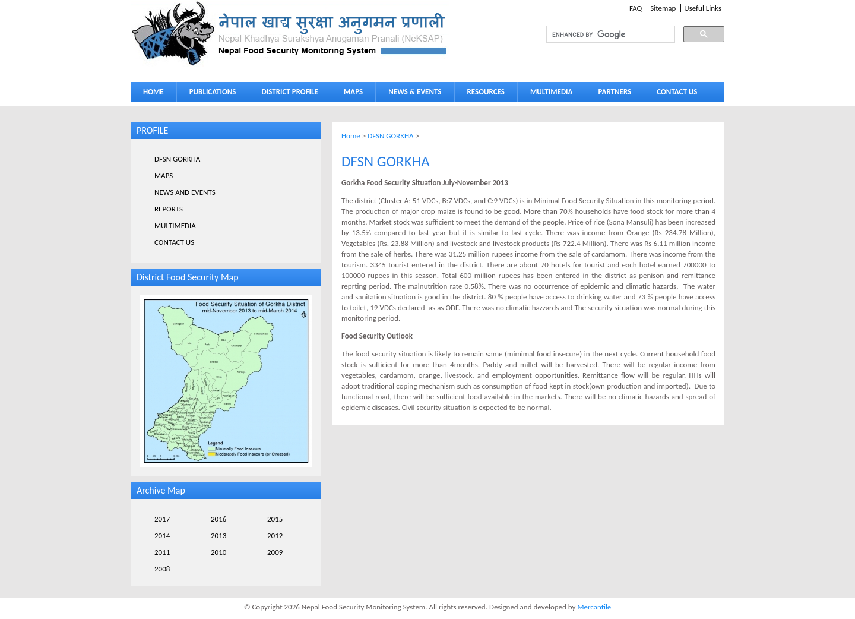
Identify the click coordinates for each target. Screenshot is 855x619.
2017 (162, 518)
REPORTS (168, 208)
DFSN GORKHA (390, 135)
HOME (153, 91)
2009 (275, 552)
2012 (275, 535)
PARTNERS (614, 91)
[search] (599, 34)
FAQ (635, 8)
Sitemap (663, 8)
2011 (162, 552)
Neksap (290, 33)
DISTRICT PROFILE (287, 94)
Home (350, 135)
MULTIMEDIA (549, 94)
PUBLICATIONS (210, 94)
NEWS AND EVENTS (185, 192)
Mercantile (594, 606)
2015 (275, 518)
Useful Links (702, 8)
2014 (162, 535)
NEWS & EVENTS (414, 91)
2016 (218, 518)
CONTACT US (677, 91)
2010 (218, 552)
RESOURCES (483, 94)
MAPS (350, 94)
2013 (218, 535)
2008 (162, 568)
